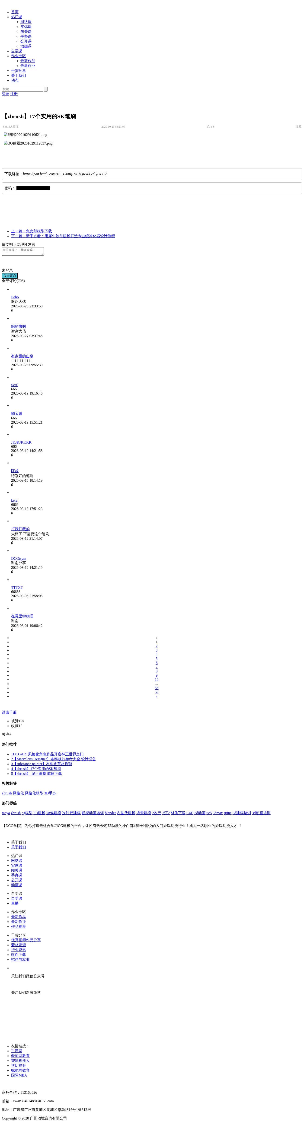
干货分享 (18, 70)
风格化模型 (34, 795)
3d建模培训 (242, 814)
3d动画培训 (261, 814)
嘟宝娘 (16, 415)
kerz (14, 502)
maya (6, 814)
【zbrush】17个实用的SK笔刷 (36, 770)
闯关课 (26, 31)
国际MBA (19, 1077)
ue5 (209, 814)
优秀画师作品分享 (26, 941)
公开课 (26, 41)
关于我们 (18, 75)
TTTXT (17, 589)
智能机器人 (20, 1062)
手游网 (16, 1052)
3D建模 (39, 814)
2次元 (156, 814)
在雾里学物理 (22, 617)
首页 (15, 12)
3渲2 (166, 814)
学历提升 (18, 1067)
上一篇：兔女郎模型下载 (31, 231)
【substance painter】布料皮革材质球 (41, 765)
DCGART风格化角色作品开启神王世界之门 (47, 755)
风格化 (18, 795)
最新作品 (27, 61)
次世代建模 (126, 814)
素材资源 (18, 946)
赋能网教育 (20, 1072)
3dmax (218, 814)
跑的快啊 (18, 328)
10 (157, 681)
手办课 (26, 36)
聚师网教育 (20, 1057)
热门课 (16, 17)
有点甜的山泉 (22, 357)
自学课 (16, 51)
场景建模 (143, 814)
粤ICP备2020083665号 (19, 1085)
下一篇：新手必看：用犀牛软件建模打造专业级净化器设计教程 (63, 236)
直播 (15, 905)
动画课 (26, 46)
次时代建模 (71, 814)
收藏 (299, 126)
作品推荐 (18, 928)
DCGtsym (18, 560)
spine (228, 814)
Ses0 (14, 386)
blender (110, 814)
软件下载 (18, 956)
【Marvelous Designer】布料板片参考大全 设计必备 (53, 760)
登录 (5, 94)
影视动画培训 (93, 814)
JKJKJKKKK (21, 444)
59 (157, 693)
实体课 (26, 27)
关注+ (6, 736)
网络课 (26, 22)
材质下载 (178, 814)
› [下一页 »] (156, 698)
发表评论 (10, 277)
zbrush (7, 795)
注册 (14, 94)
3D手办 (50, 795)
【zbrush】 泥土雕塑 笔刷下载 (36, 775)
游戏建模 (53, 814)
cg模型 (27, 814)
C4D (189, 814)
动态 (15, 80)
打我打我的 (20, 530)
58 (157, 689)
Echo (15, 298)
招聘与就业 (20, 961)
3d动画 (199, 814)
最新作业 (27, 66)
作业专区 (18, 56)
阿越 (15, 472)
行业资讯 (18, 951)
